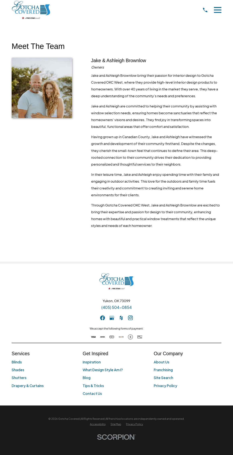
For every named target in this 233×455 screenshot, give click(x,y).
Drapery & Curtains (28, 385)
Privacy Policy (165, 385)
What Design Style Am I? (103, 370)
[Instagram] (130, 317)
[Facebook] (102, 317)
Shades (18, 370)
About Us (161, 362)
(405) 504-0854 (116, 307)
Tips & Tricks (93, 385)
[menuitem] (98, 424)
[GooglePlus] (111, 317)
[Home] (31, 10)
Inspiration (92, 362)
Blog (87, 377)
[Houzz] (121, 317)
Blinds (17, 362)
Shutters (19, 377)
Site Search (163, 377)
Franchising (163, 370)
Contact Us (92, 393)
